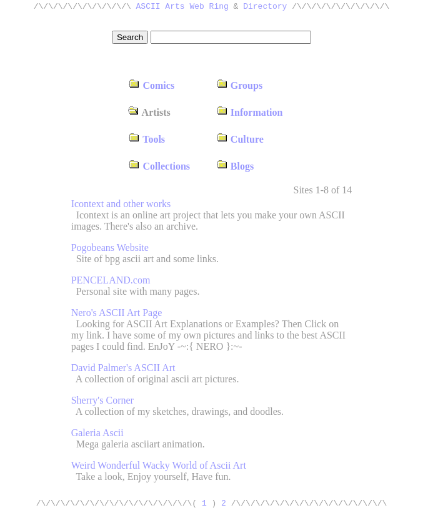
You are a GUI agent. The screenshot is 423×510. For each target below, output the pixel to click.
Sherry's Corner (102, 400)
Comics (152, 85)
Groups (239, 85)
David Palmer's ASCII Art (123, 367)
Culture (240, 139)
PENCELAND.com (111, 280)
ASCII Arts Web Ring (182, 7)
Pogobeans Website (110, 247)
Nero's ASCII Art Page (116, 312)
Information (249, 112)
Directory (265, 7)
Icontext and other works (121, 203)
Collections (160, 166)
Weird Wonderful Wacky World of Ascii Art (158, 465)
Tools (147, 139)
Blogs (235, 166)
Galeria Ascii (97, 432)
